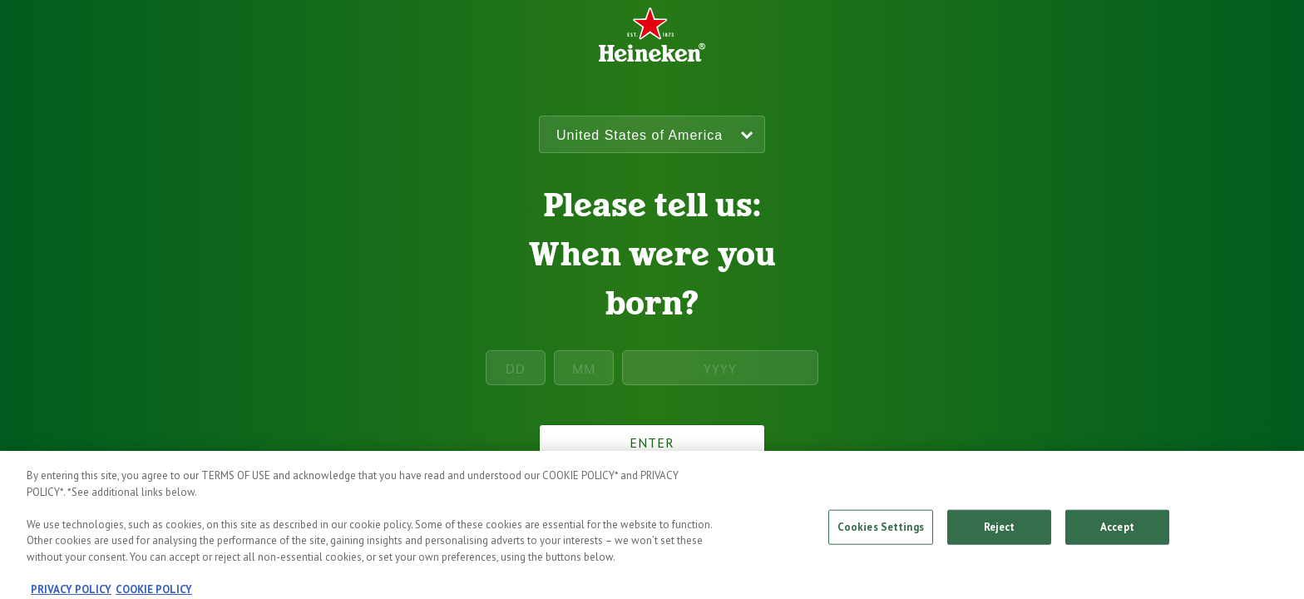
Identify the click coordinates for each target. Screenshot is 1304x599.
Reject (999, 530)
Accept (1117, 530)
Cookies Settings (880, 530)
